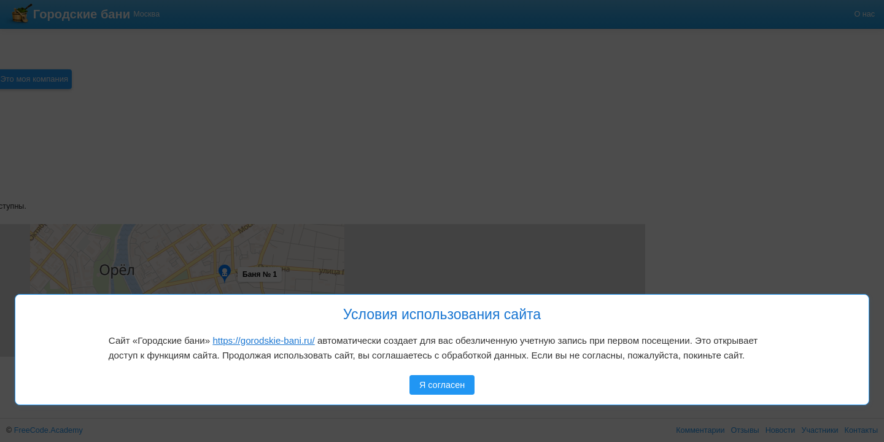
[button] (50, 245)
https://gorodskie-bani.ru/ (263, 340)
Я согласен (442, 385)
